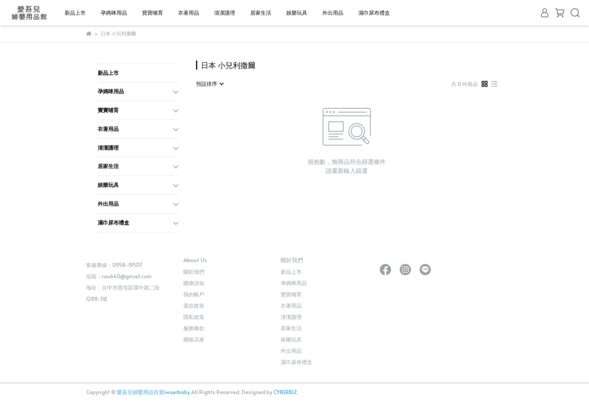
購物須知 (193, 283)
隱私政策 (193, 316)
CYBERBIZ (285, 392)
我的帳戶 (193, 294)
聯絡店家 (193, 339)
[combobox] (209, 84)
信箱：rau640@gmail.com (119, 276)
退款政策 (193, 305)
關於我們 (193, 271)
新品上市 (75, 12)
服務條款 (193, 328)
